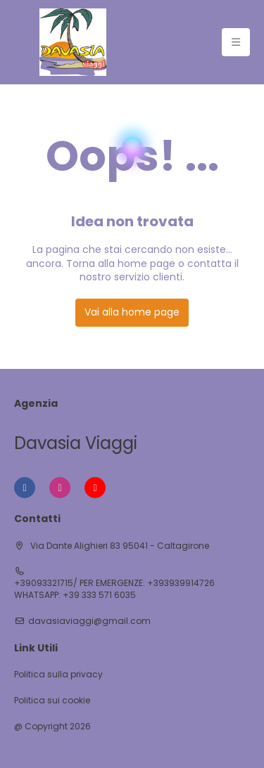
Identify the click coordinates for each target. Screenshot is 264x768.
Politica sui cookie (52, 700)
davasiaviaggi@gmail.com (89, 621)
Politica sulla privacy (58, 674)
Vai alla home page (132, 312)
